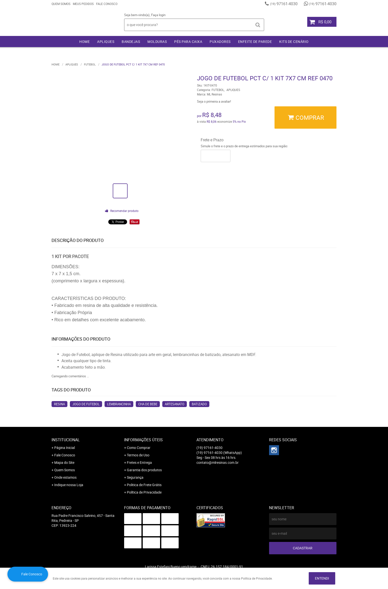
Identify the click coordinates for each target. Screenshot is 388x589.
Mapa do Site (64, 462)
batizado (199, 404)
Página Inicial (64, 447)
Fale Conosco (106, 4)
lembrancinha (119, 404)
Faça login (158, 15)
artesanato (174, 404)
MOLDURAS (157, 41)
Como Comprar (138, 447)
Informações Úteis (143, 439)
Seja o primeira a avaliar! (214, 101)
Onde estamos (65, 477)
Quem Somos (61, 4)
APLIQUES (105, 41)
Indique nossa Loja (68, 484)
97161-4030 (284, 3)
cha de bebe (147, 404)
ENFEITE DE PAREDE (255, 41)
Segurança (135, 477)
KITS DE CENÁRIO (294, 41)
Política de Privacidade (144, 492)
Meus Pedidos (83, 4)
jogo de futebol (86, 404)
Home (84, 41)
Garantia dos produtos (144, 470)
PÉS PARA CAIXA (188, 41)
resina (59, 404)
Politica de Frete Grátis (144, 484)
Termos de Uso (138, 455)
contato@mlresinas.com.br (217, 462)
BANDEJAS (131, 41)
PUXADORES (220, 41)
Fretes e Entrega (139, 462)
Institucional (66, 439)
